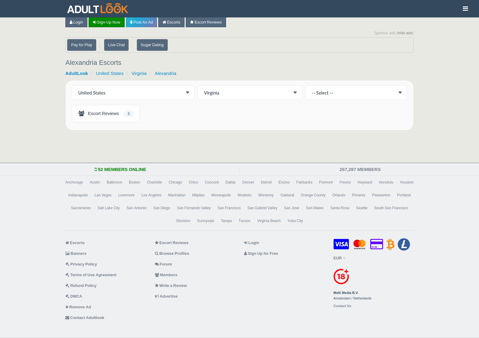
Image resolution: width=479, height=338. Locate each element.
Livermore (126, 195)
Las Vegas (103, 195)
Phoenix (358, 195)
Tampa (226, 221)
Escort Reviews (206, 22)
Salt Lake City (108, 208)
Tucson (244, 221)
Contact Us (342, 306)
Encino (284, 182)
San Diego (161, 208)
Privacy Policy (81, 264)
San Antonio (136, 208)
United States (109, 73)
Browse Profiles (172, 253)
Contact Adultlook (84, 318)
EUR (339, 258)
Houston (407, 182)
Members (166, 275)
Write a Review (171, 286)
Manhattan (176, 195)
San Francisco (229, 208)
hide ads (404, 33)
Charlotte (154, 182)
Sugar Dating (152, 45)
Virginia (139, 73)
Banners (75, 253)
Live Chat (116, 45)
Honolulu (386, 182)
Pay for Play (81, 45)
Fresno (345, 182)
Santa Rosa (339, 208)
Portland (404, 195)
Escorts (171, 22)
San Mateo (315, 208)
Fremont (326, 182)
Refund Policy (81, 286)
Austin (95, 182)
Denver (248, 182)
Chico (193, 182)
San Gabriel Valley (262, 208)
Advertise (166, 296)
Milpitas (198, 195)
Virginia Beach (269, 221)
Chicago (175, 182)
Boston (134, 182)
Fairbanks (304, 182)
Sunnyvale (205, 221)
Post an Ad (141, 22)
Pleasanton (381, 195)
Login (76, 22)
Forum (163, 264)
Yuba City (295, 221)
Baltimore (114, 182)
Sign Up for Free (261, 253)
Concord (212, 182)
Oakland (287, 195)
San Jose (291, 208)
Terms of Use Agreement (90, 275)
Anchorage (74, 182)
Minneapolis (221, 195)
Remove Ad (78, 307)
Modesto (245, 195)
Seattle (361, 208)
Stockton (183, 221)
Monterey (266, 195)
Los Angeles (151, 195)
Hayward (365, 182)
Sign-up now (106, 22)
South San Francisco (391, 208)
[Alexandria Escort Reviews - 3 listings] (106, 113)
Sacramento (81, 208)
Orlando (339, 195)
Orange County (313, 195)
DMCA (73, 296)
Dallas (230, 182)
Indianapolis (78, 195)
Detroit (266, 182)
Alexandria (165, 73)
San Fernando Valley (194, 208)
